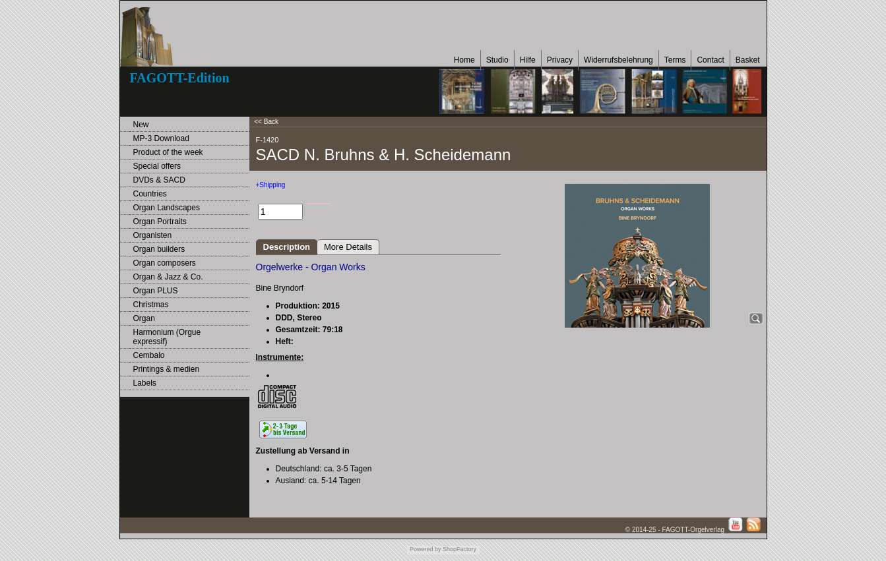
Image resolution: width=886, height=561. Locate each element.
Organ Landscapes (166, 207)
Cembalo (149, 355)
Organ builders (159, 249)
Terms (675, 60)
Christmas (151, 304)
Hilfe (528, 60)
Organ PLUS (155, 290)
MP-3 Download (161, 138)
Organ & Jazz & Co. (168, 276)
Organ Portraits (160, 221)
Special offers (157, 166)
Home (464, 60)
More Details (348, 247)
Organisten (152, 235)
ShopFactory (459, 549)
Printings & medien (166, 369)
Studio (497, 60)
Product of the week (168, 152)
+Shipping (271, 185)
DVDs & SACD (159, 180)
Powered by (425, 549)
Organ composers (164, 263)
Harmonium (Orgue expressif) (167, 337)
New (141, 124)
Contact (710, 60)
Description (287, 247)
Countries (150, 193)
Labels (144, 383)
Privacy (560, 60)
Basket (748, 60)
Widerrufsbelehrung (618, 60)
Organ (144, 318)
